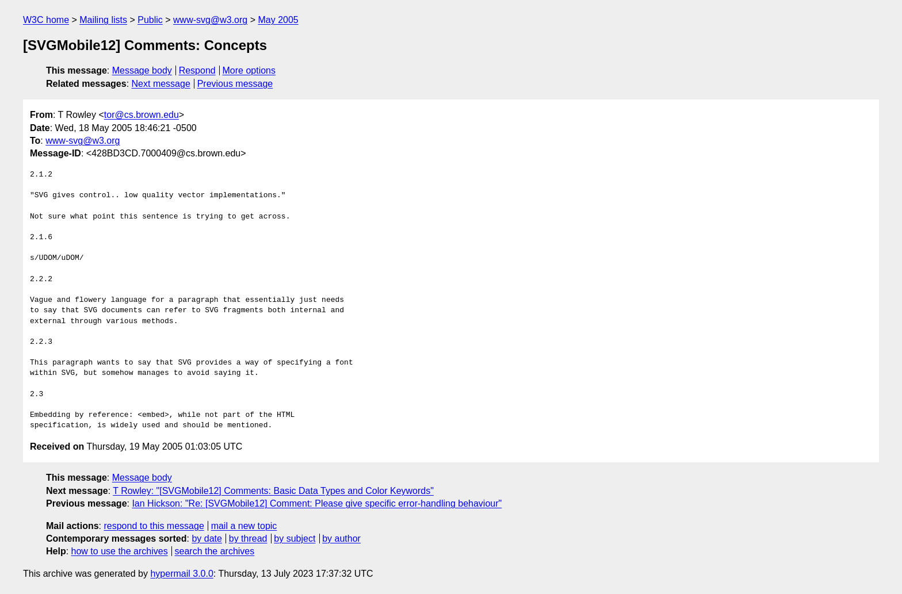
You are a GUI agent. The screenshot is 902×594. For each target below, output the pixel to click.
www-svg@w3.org (210, 20)
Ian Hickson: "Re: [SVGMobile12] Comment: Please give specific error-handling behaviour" (317, 503)
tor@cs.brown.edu (141, 115)
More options (249, 70)
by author (341, 538)
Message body (142, 70)
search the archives (215, 551)
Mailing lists (103, 20)
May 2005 (278, 20)
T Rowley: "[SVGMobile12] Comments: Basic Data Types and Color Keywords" (273, 491)
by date (206, 538)
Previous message (235, 84)
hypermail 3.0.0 (181, 573)
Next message (161, 84)
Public (150, 20)
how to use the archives (119, 551)
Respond (197, 70)
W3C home (46, 20)
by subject (294, 538)
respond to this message (154, 526)
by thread (248, 538)
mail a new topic (244, 526)
